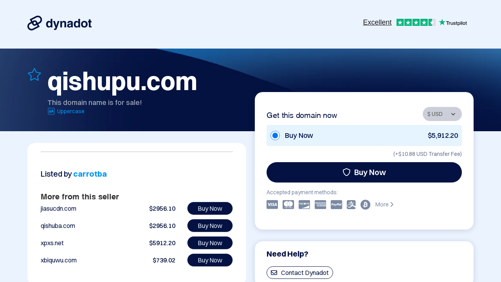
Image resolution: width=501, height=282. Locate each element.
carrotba (89, 174)
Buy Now (364, 172)
